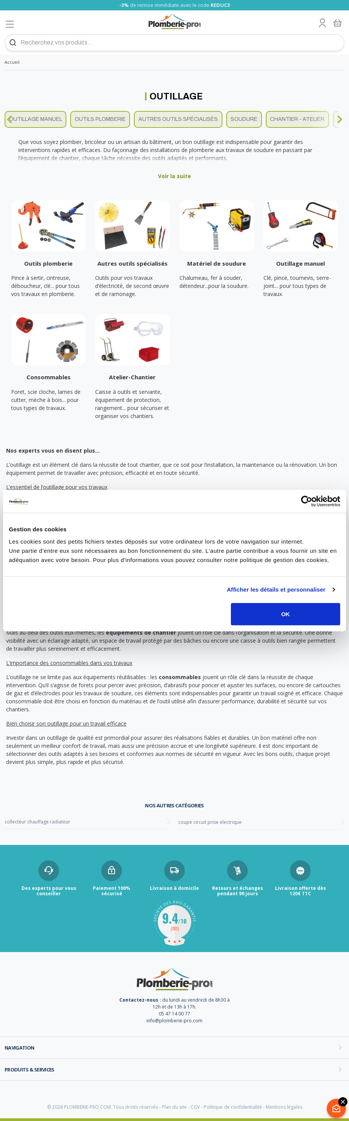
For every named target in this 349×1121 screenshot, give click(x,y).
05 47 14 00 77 (174, 1013)
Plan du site (174, 1107)
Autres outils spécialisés (178, 119)
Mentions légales (284, 1107)
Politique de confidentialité (233, 1107)
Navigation (20, 1047)
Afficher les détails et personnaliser (276, 589)
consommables (180, 677)
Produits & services (29, 1069)
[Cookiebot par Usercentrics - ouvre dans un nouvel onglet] (306, 501)
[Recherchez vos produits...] (174, 42)
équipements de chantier (141, 632)
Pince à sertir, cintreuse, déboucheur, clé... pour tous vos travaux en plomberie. (45, 286)
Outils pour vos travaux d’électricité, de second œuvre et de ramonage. (132, 286)
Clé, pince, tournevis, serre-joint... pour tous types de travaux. (297, 286)
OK (285, 613)
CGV (195, 1107)
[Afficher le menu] (10, 24)
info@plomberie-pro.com (174, 1020)
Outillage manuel (35, 119)
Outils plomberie (100, 119)
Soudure (243, 119)
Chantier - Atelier (297, 119)
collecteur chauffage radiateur (37, 821)
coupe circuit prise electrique (210, 822)
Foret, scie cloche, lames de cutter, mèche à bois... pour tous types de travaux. (46, 400)
